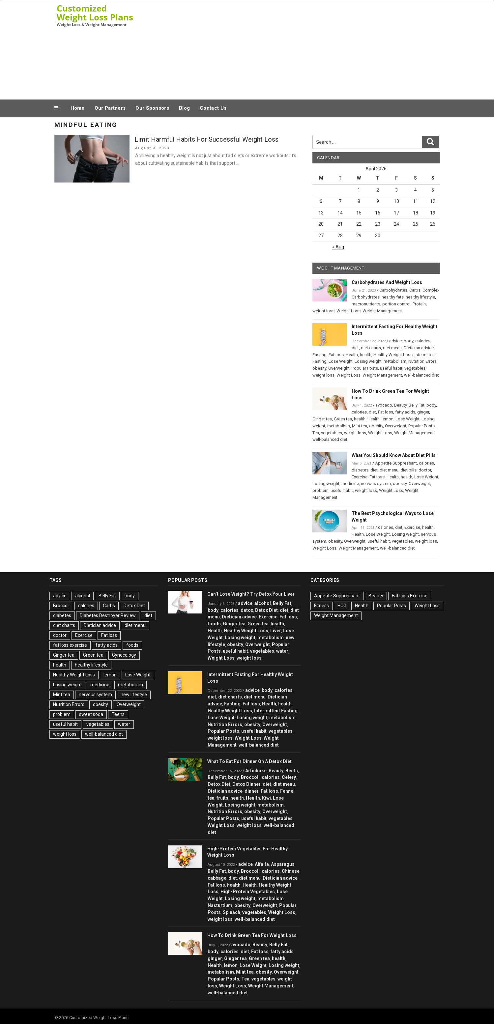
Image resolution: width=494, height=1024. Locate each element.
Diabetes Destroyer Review (108, 615)
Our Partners (110, 108)
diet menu (392, 347)
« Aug (338, 246)
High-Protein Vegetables (247, 891)
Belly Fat (416, 405)
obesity (319, 368)
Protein (419, 303)
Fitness (321, 605)
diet (355, 347)
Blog (184, 108)
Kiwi (266, 798)
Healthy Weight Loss (393, 354)
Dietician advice (419, 347)
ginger (423, 412)
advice (395, 340)
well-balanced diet (421, 375)
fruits (222, 798)
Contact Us (213, 108)
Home (78, 108)
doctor (425, 470)
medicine (350, 483)
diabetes (360, 470)
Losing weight (368, 361)
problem (320, 490)
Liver (275, 630)
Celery (289, 777)
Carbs (415, 290)
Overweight (339, 368)
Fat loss (336, 354)
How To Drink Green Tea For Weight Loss (252, 935)
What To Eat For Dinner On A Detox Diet (249, 761)
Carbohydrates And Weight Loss (387, 282)
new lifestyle (134, 694)
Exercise (359, 476)
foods (132, 645)
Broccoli (61, 605)
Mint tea (359, 425)
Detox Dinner (246, 784)
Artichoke (256, 770)
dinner (252, 791)
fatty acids (405, 412)
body (408, 340)
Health (352, 354)
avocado (383, 405)
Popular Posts (365, 368)
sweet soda (91, 714)
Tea (315, 432)
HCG (341, 605)
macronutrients (366, 303)
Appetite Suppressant (396, 463)
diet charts (371, 347)
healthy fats (393, 297)
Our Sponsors (152, 108)
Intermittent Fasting (276, 710)
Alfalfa (262, 864)
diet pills (408, 470)
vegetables (414, 368)
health (365, 354)
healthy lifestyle (420, 297)
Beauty (400, 405)
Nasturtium (220, 905)
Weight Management (382, 310)
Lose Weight (341, 361)
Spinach (231, 912)
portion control (396, 303)
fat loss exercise (70, 645)
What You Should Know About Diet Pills (394, 455)
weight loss (323, 310)
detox (247, 610)
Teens (118, 714)
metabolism (395, 361)
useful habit (391, 368)
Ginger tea (322, 418)
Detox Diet (134, 605)
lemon (387, 418)
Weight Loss (348, 310)
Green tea (343, 418)
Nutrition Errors (422, 361)
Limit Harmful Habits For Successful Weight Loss (206, 139)
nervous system (376, 483)
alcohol (82, 595)
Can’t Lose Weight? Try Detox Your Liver (251, 594)
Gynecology (124, 655)
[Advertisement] (313, 49)
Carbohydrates (393, 290)
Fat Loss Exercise (409, 595)
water (124, 724)
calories (422, 340)
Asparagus (283, 864)
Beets (291, 770)
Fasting (319, 354)
